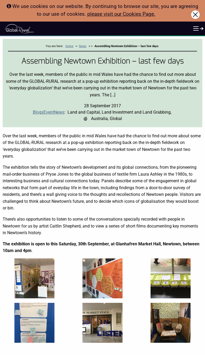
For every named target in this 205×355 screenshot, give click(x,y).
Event (49, 112)
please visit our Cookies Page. (121, 14)
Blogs (38, 112)
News (82, 46)
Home (69, 46)
